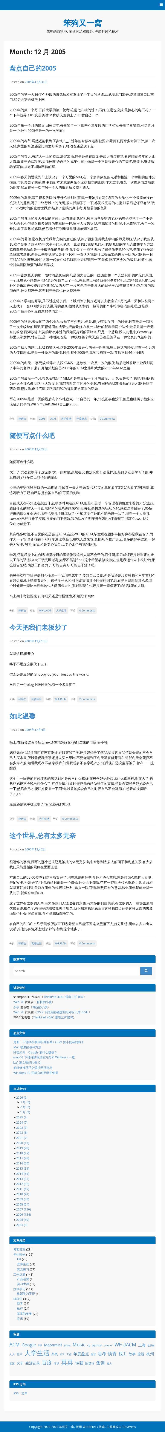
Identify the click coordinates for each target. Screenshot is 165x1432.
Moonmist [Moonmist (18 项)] (53, 1344)
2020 (22, 1143)
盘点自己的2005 (32, 68)
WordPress (90, 1427)
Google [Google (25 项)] (29, 1345)
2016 (22, 1163)
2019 (22, 1148)
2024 (22, 1122)
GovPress (129, 1427)
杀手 (16, 1007)
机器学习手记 (26, 1294)
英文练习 (23, 1269)
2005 (42, 418)
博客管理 (19, 1249)
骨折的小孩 (44, 1002)
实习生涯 (23, 1284)
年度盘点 (81, 418)
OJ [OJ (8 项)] (88, 1345)
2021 (22, 1138)
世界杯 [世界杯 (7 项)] (150, 1345)
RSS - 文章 (20, 1393)
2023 (22, 1128)
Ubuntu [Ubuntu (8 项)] (108, 1345)
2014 (22, 1174)
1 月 (25, 1112)
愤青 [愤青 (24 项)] (112, 1354)
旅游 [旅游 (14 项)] (141, 1354)
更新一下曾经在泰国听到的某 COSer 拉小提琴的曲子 (48, 1042)
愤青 (20, 1303)
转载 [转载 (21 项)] (79, 1363)
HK (19, 1259)
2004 (22, 1225)
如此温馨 (22, 715)
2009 (22, 1199)
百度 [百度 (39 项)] (47, 1362)
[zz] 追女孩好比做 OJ (27, 1062)
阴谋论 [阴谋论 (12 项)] (89, 1363)
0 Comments (107, 418)
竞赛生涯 (36, 699)
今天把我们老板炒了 (38, 627)
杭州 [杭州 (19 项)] (150, 1353)
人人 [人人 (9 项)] (12, 1354)
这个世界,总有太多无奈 (42, 835)
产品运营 (23, 1279)
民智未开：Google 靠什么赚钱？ (35, 1052)
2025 (22, 1117)
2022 (22, 1132)
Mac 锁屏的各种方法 (27, 1047)
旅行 (20, 1308)
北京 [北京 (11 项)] (20, 1354)
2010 (22, 1194)
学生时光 (19, 1254)
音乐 (20, 1319)
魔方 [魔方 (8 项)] (109, 1363)
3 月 (25, 1102)
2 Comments (87, 699)
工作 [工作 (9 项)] (69, 1354)
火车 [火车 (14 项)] (20, 1363)
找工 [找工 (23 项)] (123, 1354)
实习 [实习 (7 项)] (62, 1354)
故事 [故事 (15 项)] (132, 1354)
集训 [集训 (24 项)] (100, 1363)
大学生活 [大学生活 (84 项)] (36, 1353)
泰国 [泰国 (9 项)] (12, 1363)
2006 (23, 1214)
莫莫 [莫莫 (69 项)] (67, 1362)
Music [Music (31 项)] (79, 1344)
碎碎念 (22, 418)
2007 (23, 1209)
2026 (22, 1097)
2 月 (25, 1107)
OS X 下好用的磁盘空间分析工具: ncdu (63, 1012)
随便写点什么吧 (32, 435)
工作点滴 (19, 1274)
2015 (22, 1168)
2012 (22, 1184)
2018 (22, 1153)
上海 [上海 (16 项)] (141, 1345)
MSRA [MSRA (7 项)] (67, 1345)
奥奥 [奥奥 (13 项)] (54, 1354)
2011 (22, 1189)
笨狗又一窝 (82, 23)
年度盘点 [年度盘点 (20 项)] (81, 1353)
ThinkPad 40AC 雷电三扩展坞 (63, 997)
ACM (53, 418)
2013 (22, 1179)
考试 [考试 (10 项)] (56, 1363)
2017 (22, 1158)
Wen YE (18, 1002)
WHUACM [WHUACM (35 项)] (125, 1344)
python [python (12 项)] (97, 1345)
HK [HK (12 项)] (40, 1345)
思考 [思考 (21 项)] (102, 1353)
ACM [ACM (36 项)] (14, 1344)
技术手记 (19, 1289)
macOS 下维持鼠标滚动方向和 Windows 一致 (44, 1057)
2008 (22, 1204)
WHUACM (45, 610)
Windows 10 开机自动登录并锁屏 (35, 1073)
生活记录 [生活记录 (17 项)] (32, 1363)
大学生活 (66, 418)
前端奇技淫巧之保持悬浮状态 (32, 1068)
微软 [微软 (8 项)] (93, 1354)
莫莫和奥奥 (24, 1314)
